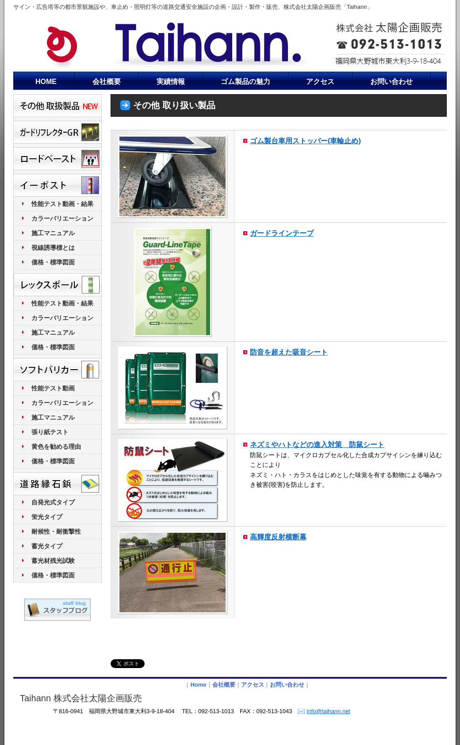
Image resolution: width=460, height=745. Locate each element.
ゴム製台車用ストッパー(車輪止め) (305, 141)
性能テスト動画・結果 (62, 203)
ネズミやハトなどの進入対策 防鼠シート (317, 444)
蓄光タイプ (46, 546)
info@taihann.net (328, 711)
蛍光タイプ (46, 516)
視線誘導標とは (53, 247)
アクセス (320, 81)
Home (198, 684)
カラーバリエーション (62, 218)
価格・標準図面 (53, 262)
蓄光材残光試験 (53, 560)
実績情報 (171, 81)
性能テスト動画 (53, 388)
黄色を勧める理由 (56, 446)
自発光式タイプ (53, 502)
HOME (46, 81)
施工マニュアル (53, 233)
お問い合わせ (391, 81)
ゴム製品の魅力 (245, 81)
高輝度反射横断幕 (278, 537)
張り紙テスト (50, 432)
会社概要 (106, 81)
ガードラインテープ (282, 233)
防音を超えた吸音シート (289, 352)
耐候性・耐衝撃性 (56, 531)
